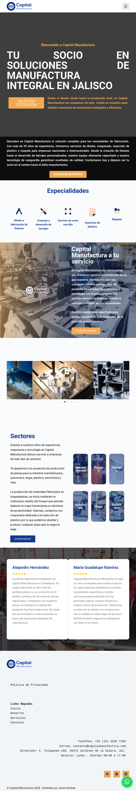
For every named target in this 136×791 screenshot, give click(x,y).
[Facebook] (107, 774)
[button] (10, 380)
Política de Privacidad (29, 685)
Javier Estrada (67, 788)
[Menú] (126, 6)
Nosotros (17, 713)
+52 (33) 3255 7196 (110, 741)
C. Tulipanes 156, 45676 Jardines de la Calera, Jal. (82, 751)
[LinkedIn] (126, 774)
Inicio (15, 709)
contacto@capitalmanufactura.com (99, 746)
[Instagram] (116, 774)
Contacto (17, 723)
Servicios (18, 718)
